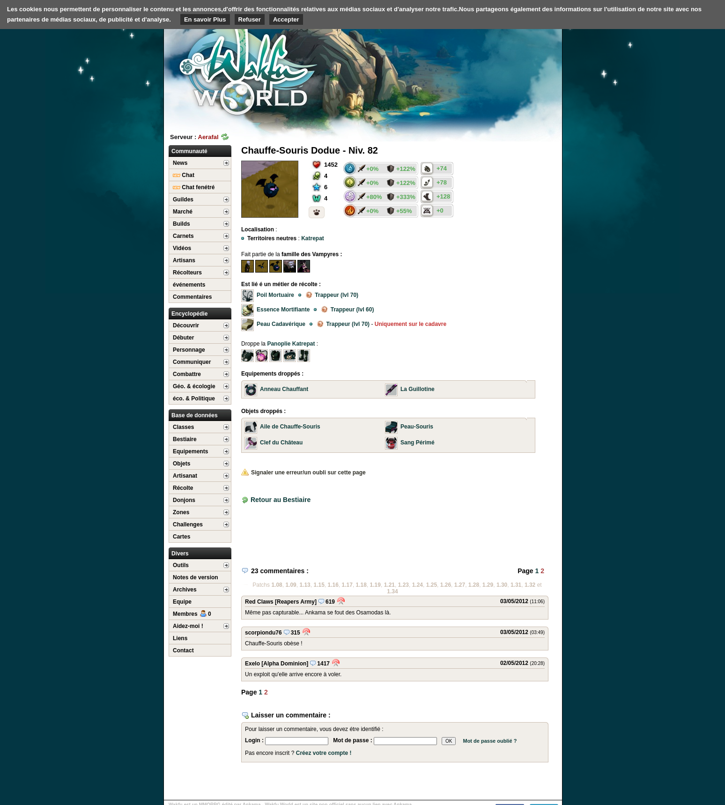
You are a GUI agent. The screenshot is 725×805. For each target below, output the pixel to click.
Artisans (184, 260)
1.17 (347, 585)
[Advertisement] (492, 72)
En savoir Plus (205, 19)
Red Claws (259, 601)
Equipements (190, 451)
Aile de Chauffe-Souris (290, 426)
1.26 (445, 585)
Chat (183, 175)
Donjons (184, 500)
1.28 (473, 585)
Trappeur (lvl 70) (331, 295)
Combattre (187, 374)
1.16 (333, 585)
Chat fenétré (194, 187)
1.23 (403, 585)
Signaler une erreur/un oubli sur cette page (303, 472)
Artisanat (185, 476)
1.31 (515, 585)
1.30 (501, 585)
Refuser (249, 19)
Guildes (183, 199)
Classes (183, 427)
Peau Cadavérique (281, 324)
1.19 (375, 585)
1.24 (417, 585)
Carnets (183, 236)
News (180, 163)
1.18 (361, 585)
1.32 (530, 585)
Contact (183, 650)
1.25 (431, 585)
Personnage (189, 350)
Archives (185, 589)
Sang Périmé (417, 442)
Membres (192, 614)
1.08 (276, 585)
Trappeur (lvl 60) (347, 309)
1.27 (459, 585)
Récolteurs (187, 272)
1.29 (487, 585)
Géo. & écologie (194, 386)
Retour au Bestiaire (281, 499)
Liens (180, 638)
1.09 (290, 585)
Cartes (181, 536)
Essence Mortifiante (283, 309)
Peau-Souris (416, 426)
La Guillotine (417, 389)
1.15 (318, 585)
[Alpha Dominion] (284, 663)
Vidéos (182, 248)
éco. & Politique (194, 398)
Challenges (188, 524)
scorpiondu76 (263, 632)
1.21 (389, 585)
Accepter (286, 19)
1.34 (392, 591)
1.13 (304, 585)
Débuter (183, 337)
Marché (182, 211)
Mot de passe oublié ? (490, 741)
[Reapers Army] (296, 601)
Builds (181, 224)
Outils (181, 565)
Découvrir (186, 325)
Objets (181, 463)
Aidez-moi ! (188, 626)
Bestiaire (185, 439)
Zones (181, 512)
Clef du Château (281, 442)
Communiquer (192, 362)
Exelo (252, 663)
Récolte (183, 488)
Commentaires (192, 297)
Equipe (182, 601)
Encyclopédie (189, 313)
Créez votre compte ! (324, 753)
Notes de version (195, 577)
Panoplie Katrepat (291, 343)
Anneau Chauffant (284, 389)
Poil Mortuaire (275, 295)
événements (189, 284)
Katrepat (312, 238)
